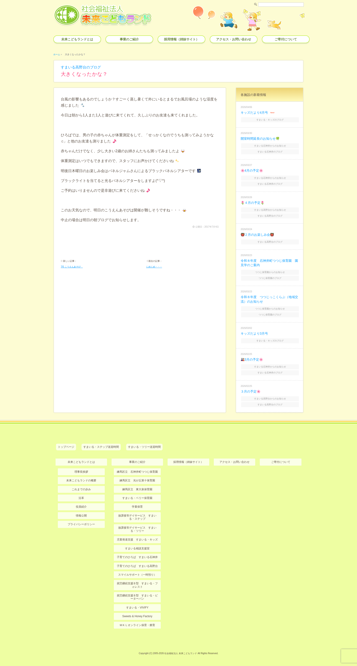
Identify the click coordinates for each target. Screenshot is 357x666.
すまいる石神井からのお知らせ (270, 145)
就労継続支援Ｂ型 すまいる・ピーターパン (137, 597)
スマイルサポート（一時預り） (137, 574)
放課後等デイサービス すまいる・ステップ (137, 517)
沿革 (81, 498)
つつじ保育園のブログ (270, 278)
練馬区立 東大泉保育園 (137, 489)
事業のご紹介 (129, 39)
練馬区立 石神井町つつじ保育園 (137, 471)
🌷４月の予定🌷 (252, 203)
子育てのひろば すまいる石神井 (137, 557)
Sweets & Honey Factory (137, 616)
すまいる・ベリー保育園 (137, 498)
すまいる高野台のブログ (81, 67)
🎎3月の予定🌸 (252, 359)
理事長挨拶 (81, 471)
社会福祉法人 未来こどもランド (180, 653)
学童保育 (137, 506)
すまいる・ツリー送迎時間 (144, 446)
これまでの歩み (81, 489)
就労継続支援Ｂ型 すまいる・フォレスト (137, 585)
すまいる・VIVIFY (137, 607)
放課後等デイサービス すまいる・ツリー (137, 529)
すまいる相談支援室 (137, 548)
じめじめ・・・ (154, 266)
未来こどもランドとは (77, 39)
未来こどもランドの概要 (81, 480)
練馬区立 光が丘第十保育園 (137, 480)
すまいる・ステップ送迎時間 (101, 446)
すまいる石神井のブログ (270, 151)
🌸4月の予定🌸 (252, 170)
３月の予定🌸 (250, 391)
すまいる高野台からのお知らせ (270, 210)
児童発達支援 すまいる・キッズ (137, 539)
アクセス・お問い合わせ (233, 39)
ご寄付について (286, 39)
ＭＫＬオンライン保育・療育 (137, 625)
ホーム (56, 54)
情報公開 (81, 515)
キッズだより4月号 (254, 112)
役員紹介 (81, 506)
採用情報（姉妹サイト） (181, 39)
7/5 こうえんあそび (72, 266)
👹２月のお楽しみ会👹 (257, 234)
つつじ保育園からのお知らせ (270, 272)
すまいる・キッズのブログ (270, 119)
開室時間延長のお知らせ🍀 (260, 138)
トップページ (66, 446)
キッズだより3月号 (254, 333)
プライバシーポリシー (81, 524)
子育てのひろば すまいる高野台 (137, 566)
